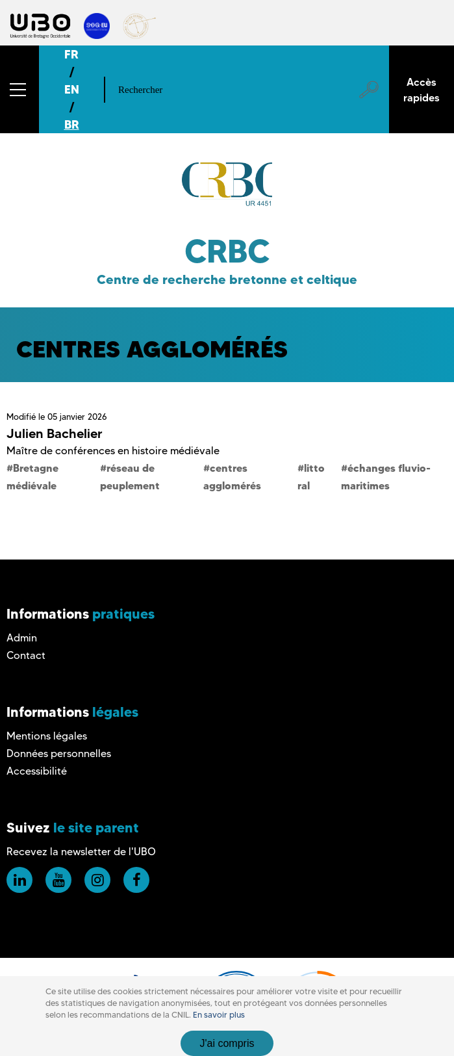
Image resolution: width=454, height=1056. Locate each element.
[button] (19, 89)
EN (71, 89)
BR (71, 124)
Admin (21, 638)
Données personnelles (58, 753)
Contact (25, 655)
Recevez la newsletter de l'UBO (81, 851)
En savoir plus (219, 1015)
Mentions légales (46, 736)
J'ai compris (227, 1043)
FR (71, 54)
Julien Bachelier (54, 433)
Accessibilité (36, 771)
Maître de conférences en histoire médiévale (113, 450)
